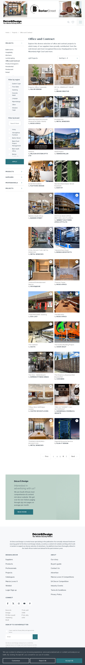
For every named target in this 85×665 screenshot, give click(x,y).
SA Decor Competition (60, 581)
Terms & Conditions (58, 590)
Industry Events (57, 586)
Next (73, 456)
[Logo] (33, 22)
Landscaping (10, 58)
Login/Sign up (11, 590)
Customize (16, 661)
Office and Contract (13, 61)
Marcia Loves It (12, 581)
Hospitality (9, 52)
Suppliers (9, 177)
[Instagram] (19, 603)
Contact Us (55, 568)
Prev (46, 456)
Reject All (42, 661)
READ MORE (24, 512)
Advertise (54, 573)
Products (10, 171)
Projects (9, 43)
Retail (8, 72)
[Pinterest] (30, 603)
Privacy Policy (56, 594)
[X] (13, 603)
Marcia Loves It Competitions (62, 577)
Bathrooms (9, 49)
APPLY (14, 161)
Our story (54, 560)
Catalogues (10, 577)
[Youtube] (24, 603)
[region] (42, 656)
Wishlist (9, 586)
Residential (10, 66)
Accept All (69, 661)
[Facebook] (8, 603)
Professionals (12, 183)
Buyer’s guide (56, 564)
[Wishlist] (73, 22)
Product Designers (12, 64)
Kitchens (9, 55)
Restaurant (9, 69)
